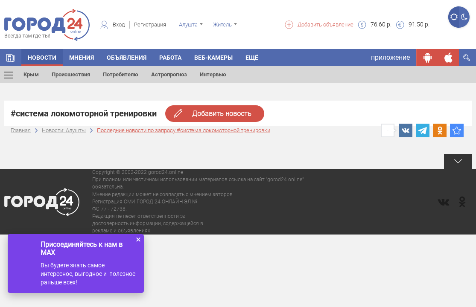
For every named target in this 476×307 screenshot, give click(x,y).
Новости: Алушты (64, 130)
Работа (170, 57)
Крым (31, 74)
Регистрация (150, 24)
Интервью (213, 74)
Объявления (126, 57)
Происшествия (71, 74)
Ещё (251, 57)
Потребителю (120, 74)
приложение (390, 57)
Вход (119, 24)
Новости (42, 57)
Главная (21, 130)
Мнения (81, 57)
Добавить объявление (325, 24)
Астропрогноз (169, 74)
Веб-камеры (213, 57)
